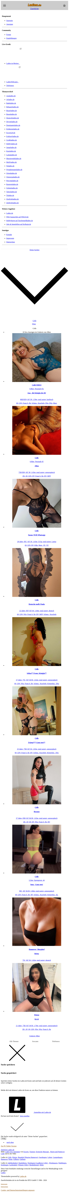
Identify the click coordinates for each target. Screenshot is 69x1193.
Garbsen (22, 1159)
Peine (10, 1159)
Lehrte (50, 1157)
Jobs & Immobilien (18, 224)
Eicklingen (4, 1165)
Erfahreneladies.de (12, 129)
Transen (32, 1152)
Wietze (14, 1157)
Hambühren (22, 1163)
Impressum (10, 238)
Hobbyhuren (19, 221)
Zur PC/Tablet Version (8, 1146)
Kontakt (9, 235)
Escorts (26, 1152)
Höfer (42, 1165)
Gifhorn (16, 1159)
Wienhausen (53, 1163)
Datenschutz (10, 242)
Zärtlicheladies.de (12, 203)
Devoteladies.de (11, 122)
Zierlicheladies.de (12, 199)
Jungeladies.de (11, 147)
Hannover (4, 1159)
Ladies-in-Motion (29, 63)
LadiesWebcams (29, 82)
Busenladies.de (11, 114)
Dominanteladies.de (13, 125)
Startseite (9, 20)
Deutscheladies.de (12, 118)
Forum (8, 34)
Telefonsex (10, 85)
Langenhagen (57, 1157)
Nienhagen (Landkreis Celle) (37, 1163)
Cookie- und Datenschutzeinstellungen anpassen (18, 1190)
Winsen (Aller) (23, 1165)
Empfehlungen (11, 38)
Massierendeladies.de (13, 158)
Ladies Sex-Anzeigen (12, 1152)
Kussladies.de (11, 151)
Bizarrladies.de (11, 111)
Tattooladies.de (11, 192)
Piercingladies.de (12, 181)
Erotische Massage (42, 1152)
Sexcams (35, 1041)
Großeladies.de (11, 140)
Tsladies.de (10, 195)
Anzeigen (9, 24)
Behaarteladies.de (12, 107)
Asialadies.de (11, 96)
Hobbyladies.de (11, 144)
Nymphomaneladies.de (14, 170)
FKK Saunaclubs (17, 217)
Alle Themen (13, 1041)
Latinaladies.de (11, 155)
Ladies (3, 1173)
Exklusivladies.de (12, 136)
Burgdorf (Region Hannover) (28, 1157)
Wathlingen (62, 1163)
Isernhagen (43, 1157)
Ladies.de (9, 213)
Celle (9, 1157)
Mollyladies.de (11, 162)
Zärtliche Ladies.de (7, 1150)
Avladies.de (10, 99)
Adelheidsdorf (13, 1163)
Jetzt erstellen (24, 1116)
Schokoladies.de (12, 188)
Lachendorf (13, 1165)
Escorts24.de (10, 133)
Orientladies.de (11, 173)
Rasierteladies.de (12, 184)
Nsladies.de (10, 166)
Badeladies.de (11, 103)
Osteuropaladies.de (13, 177)
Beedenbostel (34, 1165)
